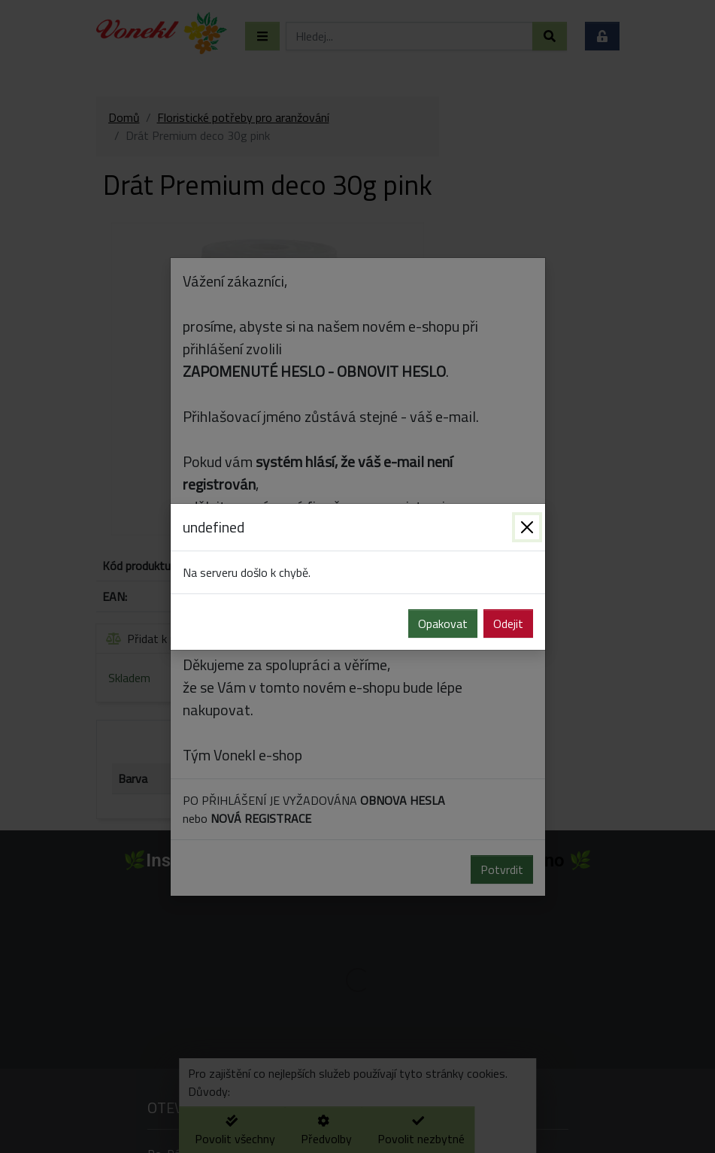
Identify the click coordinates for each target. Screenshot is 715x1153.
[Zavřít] (527, 527)
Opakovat (443, 623)
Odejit (508, 623)
